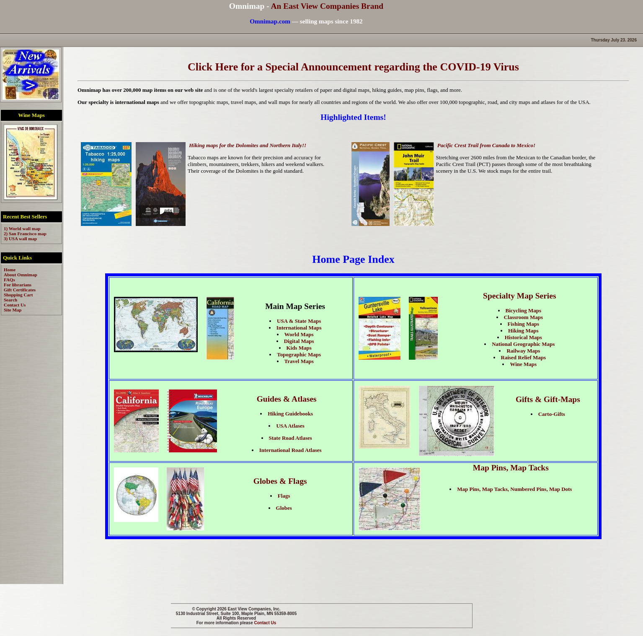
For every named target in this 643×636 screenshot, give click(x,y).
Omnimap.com (270, 21)
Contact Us (265, 622)
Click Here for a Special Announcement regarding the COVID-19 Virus (353, 67)
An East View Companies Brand (327, 6)
